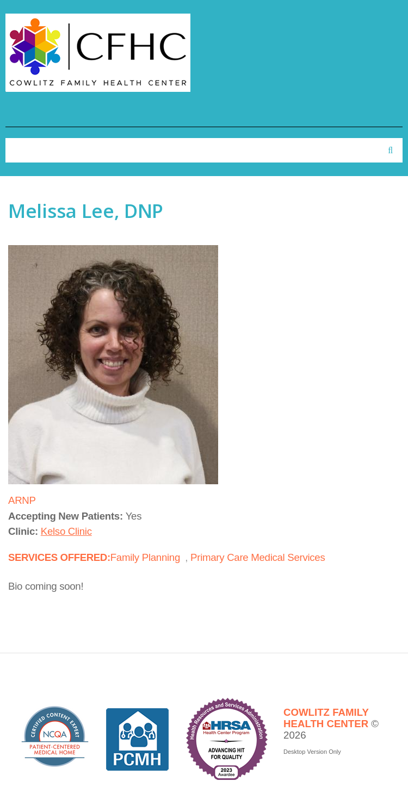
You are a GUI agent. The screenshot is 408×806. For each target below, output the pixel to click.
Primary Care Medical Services (257, 557)
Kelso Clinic (66, 531)
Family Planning (145, 557)
